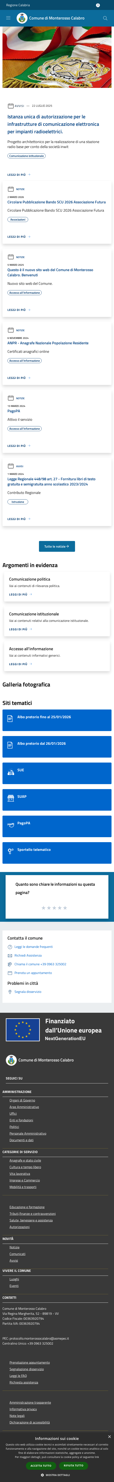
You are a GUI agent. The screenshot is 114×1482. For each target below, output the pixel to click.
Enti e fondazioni (21, 1120)
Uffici (13, 1113)
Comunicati (17, 1253)
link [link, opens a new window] (97, 1457)
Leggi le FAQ (18, 1375)
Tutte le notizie (56, 546)
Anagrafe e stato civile (25, 1160)
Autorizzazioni (20, 1226)
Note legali (17, 1415)
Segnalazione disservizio (27, 1369)
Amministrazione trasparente (30, 1402)
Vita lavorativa (20, 1173)
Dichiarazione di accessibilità (30, 1422)
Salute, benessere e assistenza (31, 1220)
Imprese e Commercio (25, 1180)
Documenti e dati (22, 1140)
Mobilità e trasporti (23, 1186)
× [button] (109, 1436)
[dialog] (57, 1457)
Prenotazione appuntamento (30, 1362)
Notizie (16, 189)
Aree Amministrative (24, 1106)
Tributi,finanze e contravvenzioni (33, 1213)
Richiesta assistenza (24, 1382)
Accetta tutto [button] (41, 1465)
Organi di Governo (22, 1100)
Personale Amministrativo (28, 1133)
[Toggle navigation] (8, 17)
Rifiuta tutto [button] (74, 1465)
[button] (57, 1475)
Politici (14, 1126)
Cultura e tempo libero (25, 1166)
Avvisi (19, 105)
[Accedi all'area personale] (98, 5)
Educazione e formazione (27, 1206)
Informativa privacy (23, 1409)
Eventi (14, 1285)
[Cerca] (105, 18)
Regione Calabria (18, 4)
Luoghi (14, 1279)
